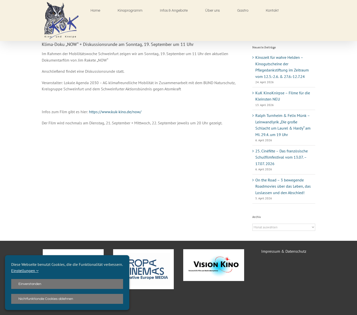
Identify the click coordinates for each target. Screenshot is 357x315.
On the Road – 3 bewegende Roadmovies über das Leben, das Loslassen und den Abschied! (283, 186)
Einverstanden (29, 284)
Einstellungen (25, 270)
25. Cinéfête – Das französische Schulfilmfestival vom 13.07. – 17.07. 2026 (281, 157)
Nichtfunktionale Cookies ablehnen (45, 299)
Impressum (270, 251)
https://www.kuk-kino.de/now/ (115, 111)
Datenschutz (295, 251)
